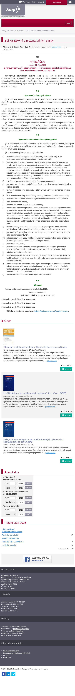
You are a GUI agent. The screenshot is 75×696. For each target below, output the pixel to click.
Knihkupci (7, 657)
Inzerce (6, 655)
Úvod (12, 31)
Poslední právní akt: (10, 535)
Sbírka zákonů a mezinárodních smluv (39, 31)
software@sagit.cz (16, 631)
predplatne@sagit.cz (21, 629)
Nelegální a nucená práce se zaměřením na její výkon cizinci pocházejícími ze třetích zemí (33, 440)
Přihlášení (56, 2)
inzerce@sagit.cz (14, 635)
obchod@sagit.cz (22, 626)
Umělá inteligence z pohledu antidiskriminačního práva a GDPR (34, 393)
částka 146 (56, 47)
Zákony (20, 31)
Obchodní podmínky (11, 651)
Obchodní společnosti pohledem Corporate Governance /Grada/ (35, 347)
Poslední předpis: (9, 545)
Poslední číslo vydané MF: (13, 542)
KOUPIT (68, 369)
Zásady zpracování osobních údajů (16, 653)
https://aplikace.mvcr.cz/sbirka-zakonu (51, 311)
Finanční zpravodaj (10, 538)
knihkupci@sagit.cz (17, 633)
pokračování (52, 361)
